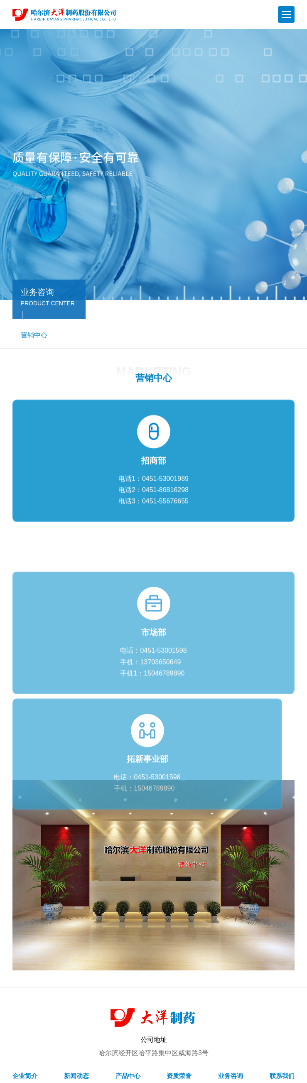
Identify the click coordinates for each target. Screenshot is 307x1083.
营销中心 (34, 340)
